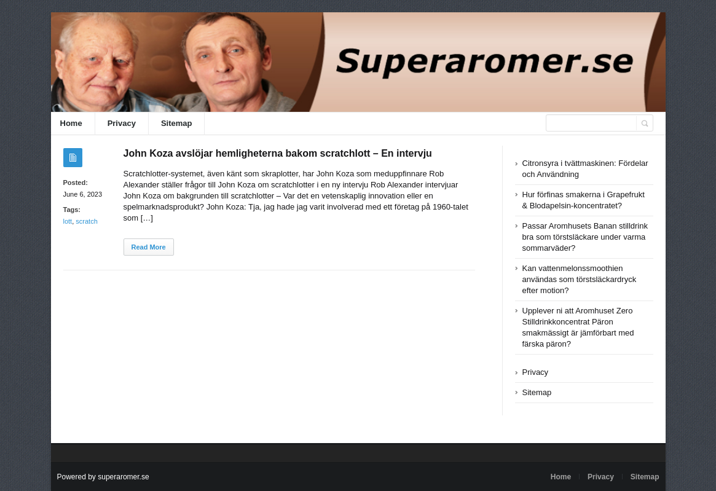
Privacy (122, 123)
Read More (149, 247)
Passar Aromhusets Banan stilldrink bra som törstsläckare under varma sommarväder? (585, 237)
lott (68, 221)
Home (71, 123)
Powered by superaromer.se (103, 477)
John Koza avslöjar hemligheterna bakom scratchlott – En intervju (278, 153)
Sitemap (176, 123)
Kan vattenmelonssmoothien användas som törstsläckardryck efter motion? (579, 279)
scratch (86, 221)
